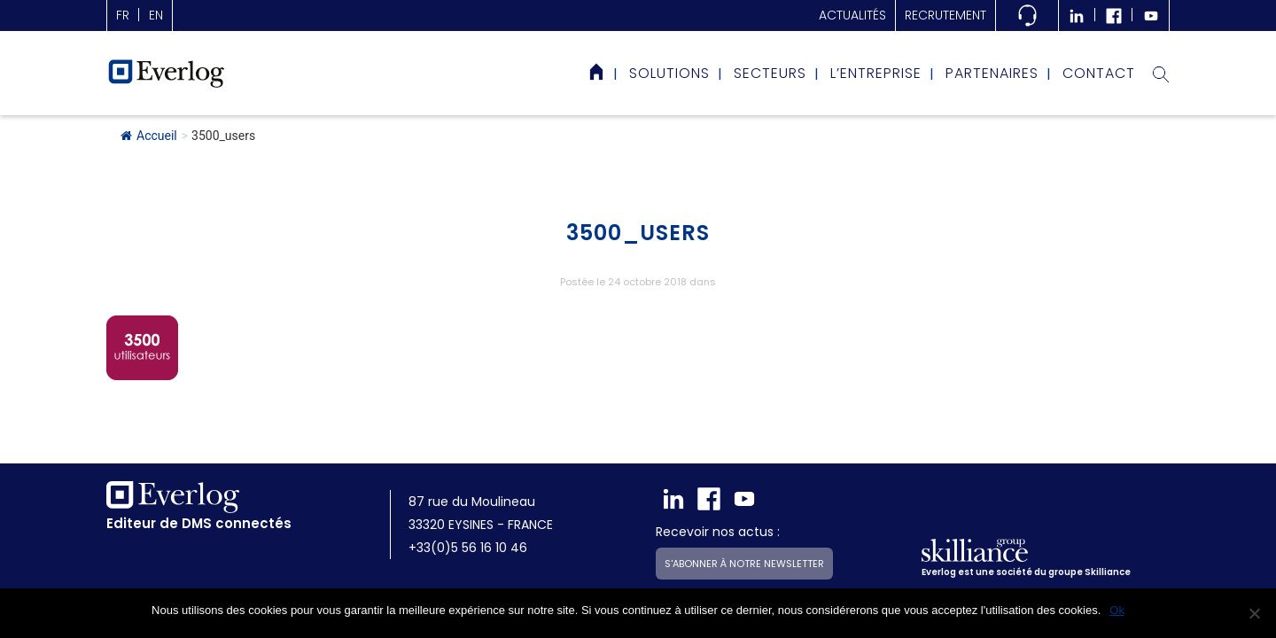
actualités (852, 15)
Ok (1116, 610)
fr (122, 15)
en (156, 15)
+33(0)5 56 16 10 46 (467, 547)
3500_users (638, 232)
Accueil (149, 135)
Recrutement (945, 15)
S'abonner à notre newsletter (744, 563)
